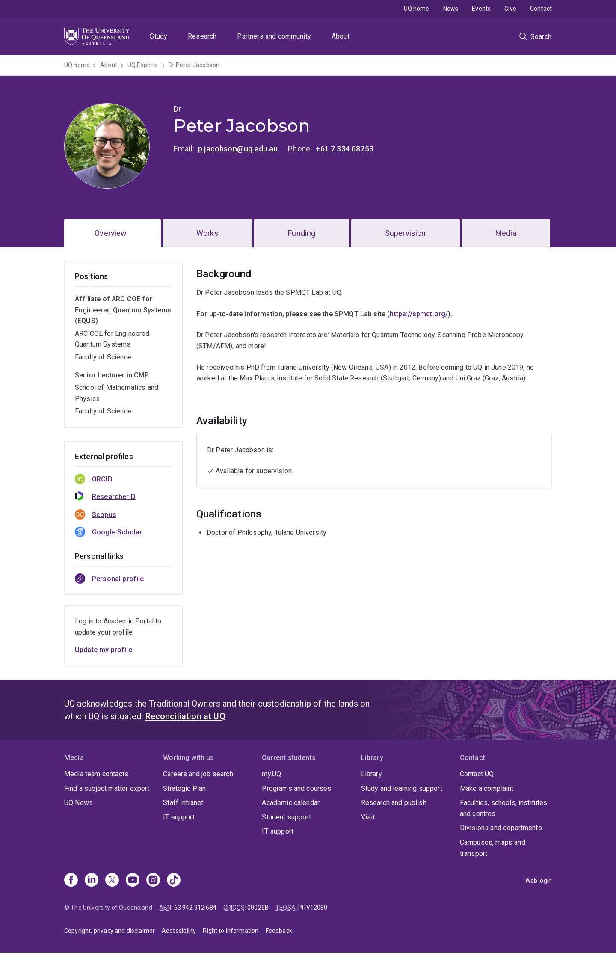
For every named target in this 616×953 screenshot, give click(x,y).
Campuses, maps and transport (492, 848)
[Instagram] (153, 881)
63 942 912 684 (195, 907)
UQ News (78, 803)
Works (207, 233)
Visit (368, 817)
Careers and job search (198, 774)
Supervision (405, 233)
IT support (179, 817)
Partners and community (274, 36)
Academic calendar (291, 803)
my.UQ (271, 774)
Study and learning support (401, 788)
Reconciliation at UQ (185, 716)
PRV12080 (312, 907)
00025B (258, 907)
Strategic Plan (184, 788)
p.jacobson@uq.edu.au (238, 148)
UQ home (416, 8)
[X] (112, 881)
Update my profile (103, 650)
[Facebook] (71, 881)
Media (505, 233)
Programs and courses (296, 788)
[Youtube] (132, 881)
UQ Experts (142, 65)
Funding (301, 233)
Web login (538, 880)
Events (481, 8)
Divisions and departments (501, 828)
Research (202, 36)
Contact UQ (477, 774)
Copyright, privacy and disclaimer (109, 930)
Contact (541, 8)
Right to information (230, 930)
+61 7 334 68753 (344, 148)
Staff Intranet (183, 803)
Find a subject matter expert (106, 788)
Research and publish (393, 803)
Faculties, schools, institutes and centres (504, 808)
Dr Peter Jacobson (194, 65)
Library (371, 774)
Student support (286, 817)
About (340, 36)
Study (158, 36)
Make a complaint (487, 788)
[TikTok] (174, 881)
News (451, 8)
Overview (111, 233)
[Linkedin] (91, 881)
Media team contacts (96, 774)
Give (510, 8)
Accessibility (179, 930)
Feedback (279, 930)
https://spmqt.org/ (419, 314)
